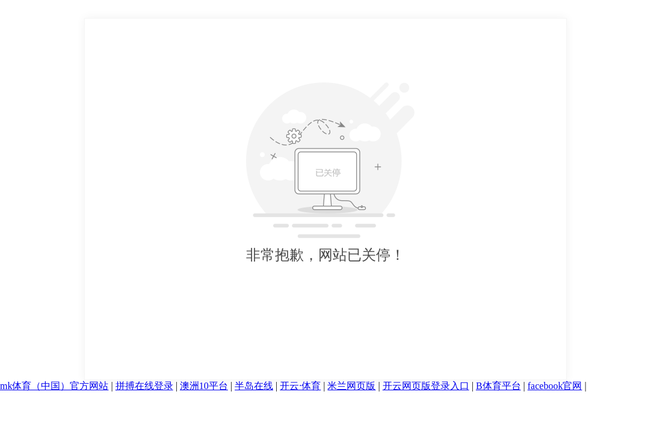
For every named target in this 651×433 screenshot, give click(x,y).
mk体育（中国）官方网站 (54, 386)
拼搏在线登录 (144, 386)
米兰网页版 (351, 386)
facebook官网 (555, 386)
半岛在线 (254, 386)
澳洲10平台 (204, 386)
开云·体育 (300, 386)
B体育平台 (498, 386)
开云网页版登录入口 (426, 386)
